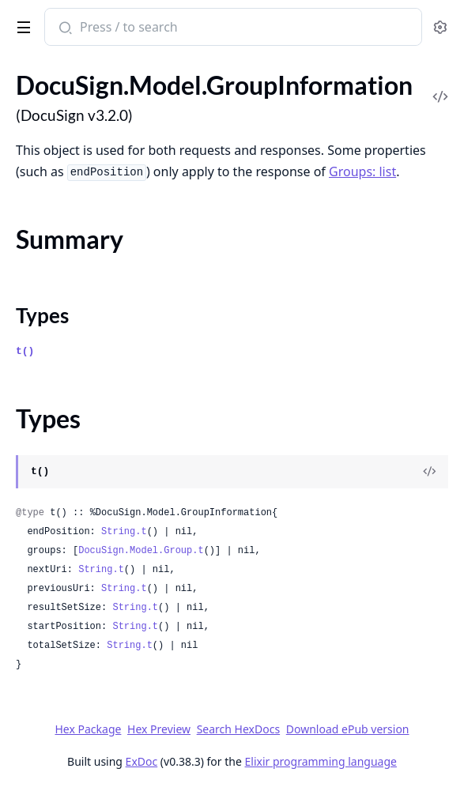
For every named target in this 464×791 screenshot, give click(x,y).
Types (42, 315)
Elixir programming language (321, 761)
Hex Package (88, 728)
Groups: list (362, 171)
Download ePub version (347, 728)
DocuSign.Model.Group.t (140, 550)
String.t (124, 531)
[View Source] (429, 472)
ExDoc (142, 761)
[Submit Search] (64, 28)
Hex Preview (159, 728)
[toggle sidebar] (21, 24)
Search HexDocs (238, 729)
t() (25, 351)
